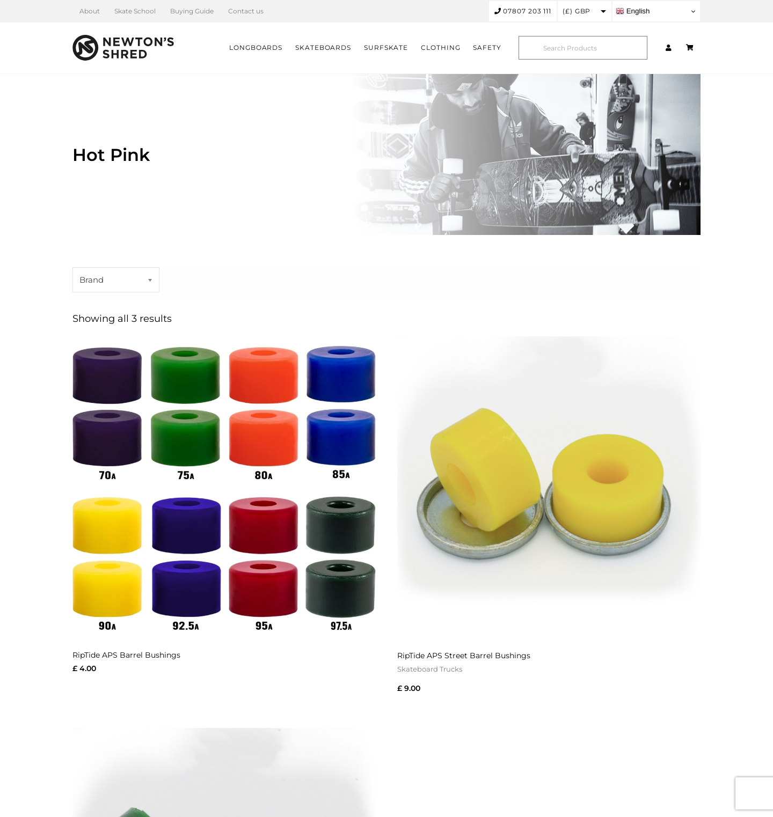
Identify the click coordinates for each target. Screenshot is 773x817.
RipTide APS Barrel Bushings (126, 655)
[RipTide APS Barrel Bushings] (224, 487)
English (633, 11)
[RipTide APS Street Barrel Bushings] (549, 488)
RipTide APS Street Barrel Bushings (463, 655)
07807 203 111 (523, 11)
